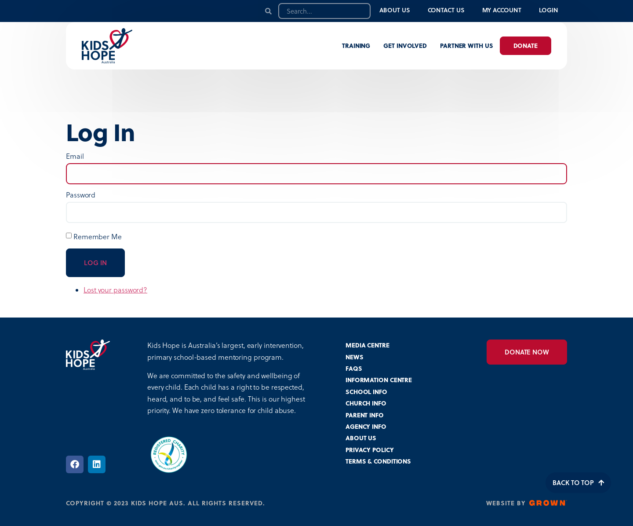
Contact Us (446, 10)
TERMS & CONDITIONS (378, 461)
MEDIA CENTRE (367, 345)
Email (75, 156)
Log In (95, 262)
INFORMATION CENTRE (379, 379)
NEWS (355, 357)
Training (356, 45)
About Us (394, 10)
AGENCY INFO (366, 426)
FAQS (354, 368)
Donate (525, 45)
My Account (501, 10)
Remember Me (97, 236)
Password (80, 194)
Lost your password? (115, 290)
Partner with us (466, 45)
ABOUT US (361, 437)
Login (549, 10)
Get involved (405, 45)
